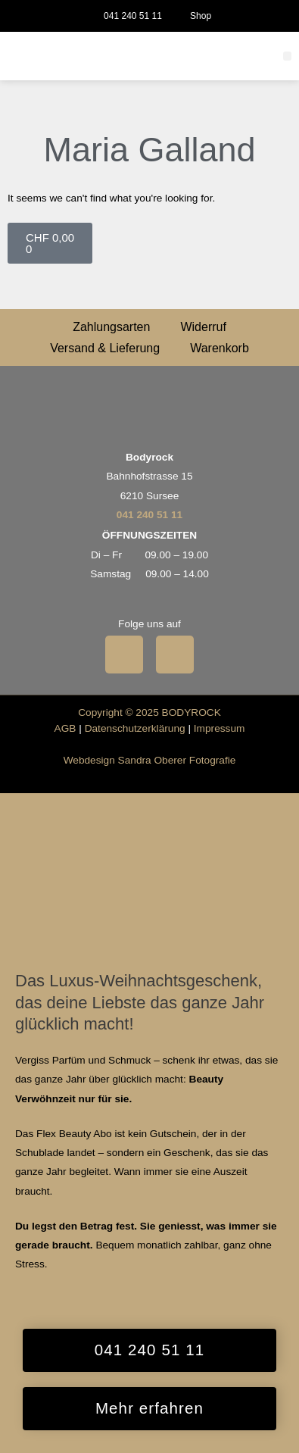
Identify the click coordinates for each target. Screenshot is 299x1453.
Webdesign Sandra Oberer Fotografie (150, 760)
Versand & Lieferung (105, 348)
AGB (65, 728)
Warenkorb (219, 348)
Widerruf (203, 326)
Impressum (219, 728)
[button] (287, 56)
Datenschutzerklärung (135, 728)
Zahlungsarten (111, 326)
